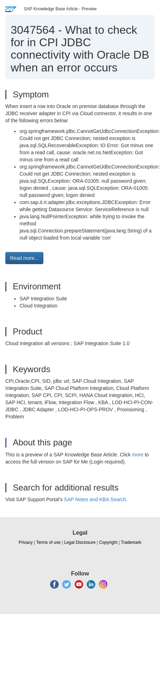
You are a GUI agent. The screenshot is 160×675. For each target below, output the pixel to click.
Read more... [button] (24, 258)
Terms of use (48, 542)
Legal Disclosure (80, 542)
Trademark (131, 542)
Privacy (26, 542)
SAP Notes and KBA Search (95, 499)
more (137, 454)
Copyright (108, 542)
